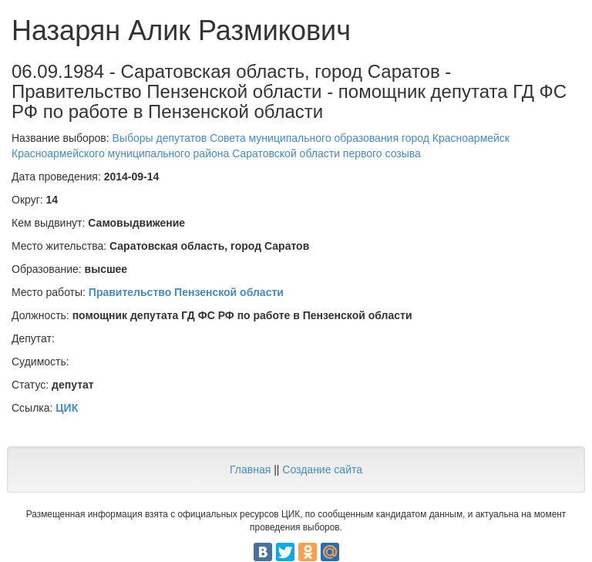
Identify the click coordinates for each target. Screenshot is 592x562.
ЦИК (67, 408)
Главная (250, 469)
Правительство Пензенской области (186, 292)
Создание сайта (322, 469)
